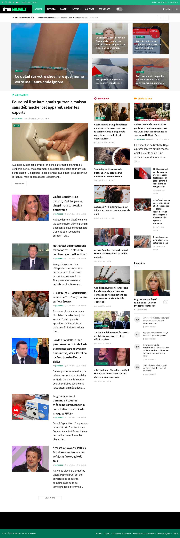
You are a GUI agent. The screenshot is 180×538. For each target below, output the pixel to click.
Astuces (51, 9)
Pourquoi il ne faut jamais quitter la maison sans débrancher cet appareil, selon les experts (49, 107)
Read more (19, 183)
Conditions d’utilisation (122, 533)
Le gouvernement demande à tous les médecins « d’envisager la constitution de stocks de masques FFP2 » (69, 404)
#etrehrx (33, 533)
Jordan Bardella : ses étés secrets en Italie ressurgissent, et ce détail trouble (112, 336)
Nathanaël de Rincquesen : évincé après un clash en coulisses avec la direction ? (70, 250)
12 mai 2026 (70, 214)
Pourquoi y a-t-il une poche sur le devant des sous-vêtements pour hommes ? (150, 80)
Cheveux (100, 118)
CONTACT (174, 2)
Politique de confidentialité (143, 533)
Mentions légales (163, 533)
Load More (50, 498)
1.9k (111, 218)
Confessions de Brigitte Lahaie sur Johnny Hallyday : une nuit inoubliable (155, 368)
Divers (75, 9)
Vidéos (139, 118)
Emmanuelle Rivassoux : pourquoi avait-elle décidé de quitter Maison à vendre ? (156, 321)
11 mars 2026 (159, 246)
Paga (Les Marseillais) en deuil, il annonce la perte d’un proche (155, 334)
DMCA (175, 533)
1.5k (83, 214)
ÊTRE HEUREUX (14, 533)
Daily (16, 126)
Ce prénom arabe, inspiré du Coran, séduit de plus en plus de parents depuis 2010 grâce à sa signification (110, 42)
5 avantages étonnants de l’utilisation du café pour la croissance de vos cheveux (108, 173)
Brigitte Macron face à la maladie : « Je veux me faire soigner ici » (145, 302)
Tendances (104, 9)
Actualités (101, 243)
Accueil (38, 9)
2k (47, 119)
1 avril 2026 (158, 227)
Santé (63, 9)
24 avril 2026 (152, 139)
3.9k (111, 143)
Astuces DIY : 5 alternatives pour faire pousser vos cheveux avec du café (112, 210)
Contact (89, 9)
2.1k (166, 139)
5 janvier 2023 (100, 143)
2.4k (111, 181)
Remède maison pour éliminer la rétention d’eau (160, 240)
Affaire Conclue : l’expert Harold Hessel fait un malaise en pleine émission (111, 253)
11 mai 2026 (99, 344)
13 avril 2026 (159, 190)
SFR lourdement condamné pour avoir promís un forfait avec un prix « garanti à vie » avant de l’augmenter (160, 178)
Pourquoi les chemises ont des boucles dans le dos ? (109, 81)
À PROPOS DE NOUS (159, 2)
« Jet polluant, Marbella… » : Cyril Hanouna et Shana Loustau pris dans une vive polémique (111, 373)
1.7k (108, 344)
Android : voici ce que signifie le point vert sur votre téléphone (148, 45)
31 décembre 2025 (32, 119)
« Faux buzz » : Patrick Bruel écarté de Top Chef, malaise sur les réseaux (70, 297)
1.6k (83, 465)
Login (166, 9)
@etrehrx (18, 119)
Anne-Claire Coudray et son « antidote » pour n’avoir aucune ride (62, 18)
